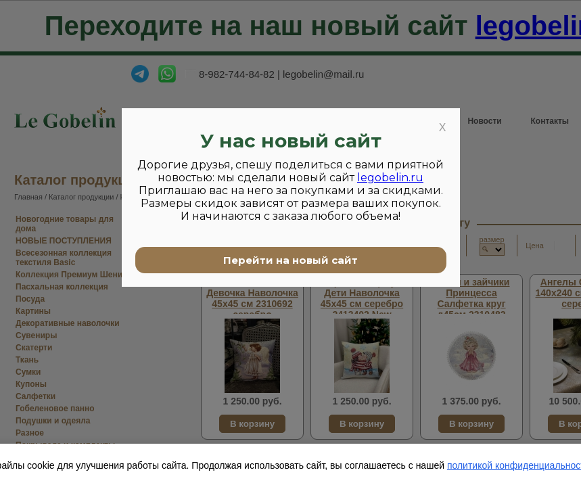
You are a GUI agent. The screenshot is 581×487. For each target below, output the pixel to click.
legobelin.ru (390, 177)
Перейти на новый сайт (290, 260)
